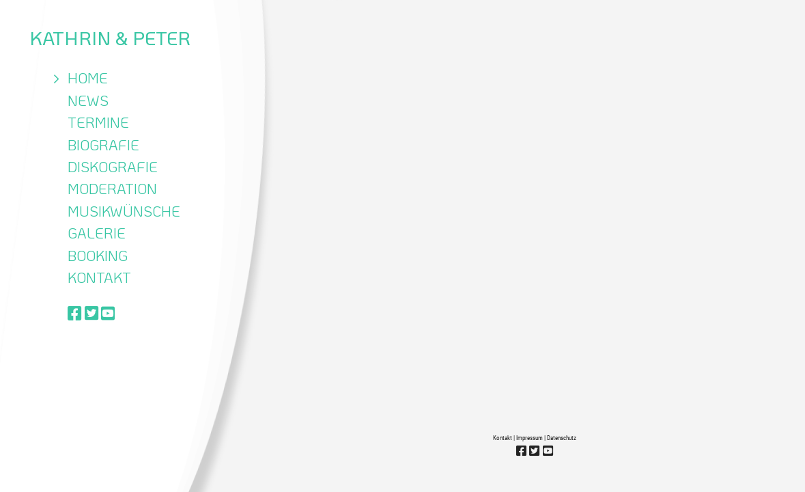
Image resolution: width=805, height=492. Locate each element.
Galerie (97, 232)
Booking (98, 255)
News (88, 100)
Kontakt (99, 277)
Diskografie (113, 166)
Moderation (112, 188)
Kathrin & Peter (109, 37)
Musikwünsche (124, 211)
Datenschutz (561, 438)
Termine (98, 122)
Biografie (103, 144)
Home (88, 77)
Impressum (529, 438)
